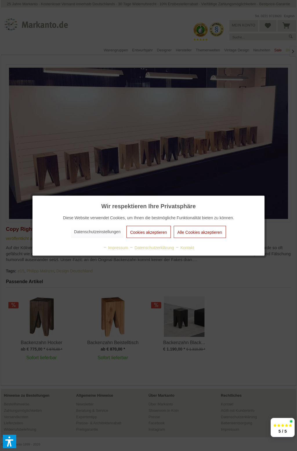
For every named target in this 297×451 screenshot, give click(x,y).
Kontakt (184, 247)
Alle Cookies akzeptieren (200, 232)
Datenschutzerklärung (151, 247)
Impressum (115, 247)
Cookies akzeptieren (148, 232)
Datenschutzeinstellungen (97, 231)
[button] (9, 441)
